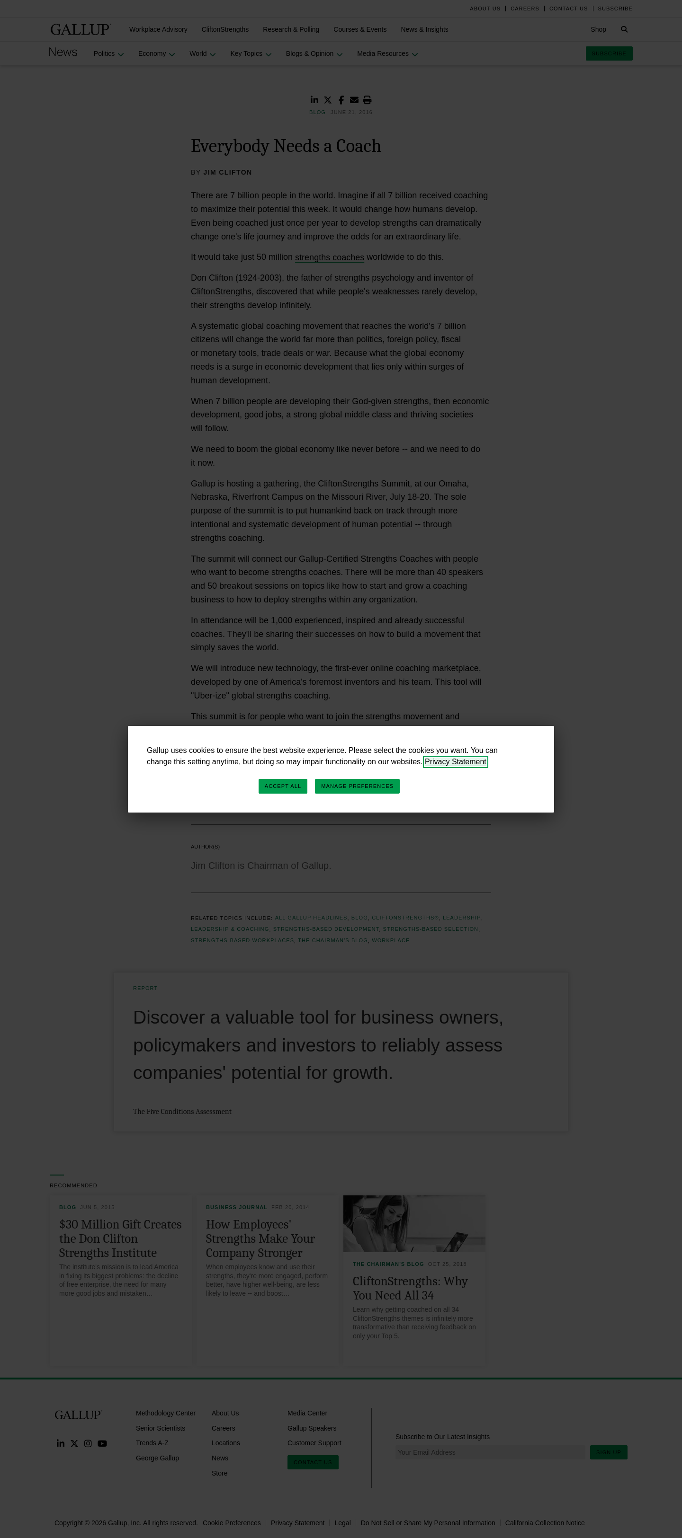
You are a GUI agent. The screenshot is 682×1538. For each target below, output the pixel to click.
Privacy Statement (455, 762)
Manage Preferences (357, 786)
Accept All (283, 786)
